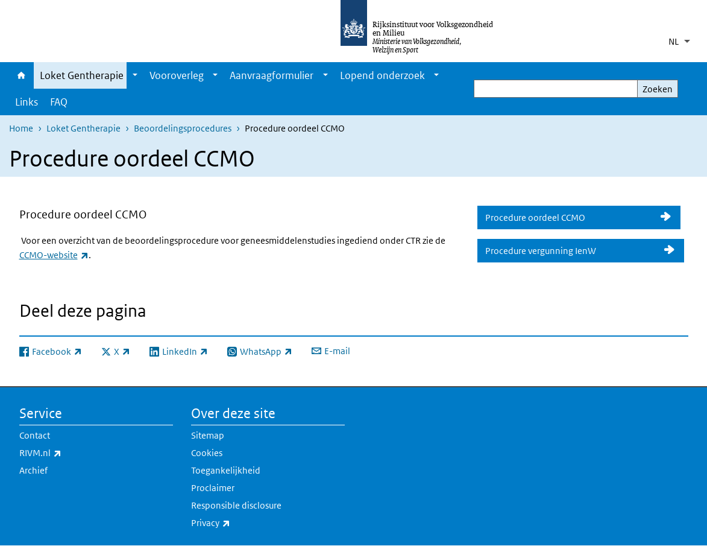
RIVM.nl (67, 453)
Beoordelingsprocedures (182, 128)
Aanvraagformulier (271, 75)
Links (26, 102)
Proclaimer (212, 488)
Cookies (206, 453)
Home (21, 75)
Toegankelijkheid (225, 470)
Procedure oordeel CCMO (568, 217)
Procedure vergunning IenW (570, 250)
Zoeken (658, 89)
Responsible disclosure (236, 505)
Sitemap (207, 435)
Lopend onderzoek (382, 75)
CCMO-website (54, 255)
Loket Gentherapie (82, 75)
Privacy (237, 523)
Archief (33, 470)
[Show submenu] (135, 75)
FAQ (59, 102)
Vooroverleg (176, 75)
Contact (34, 435)
